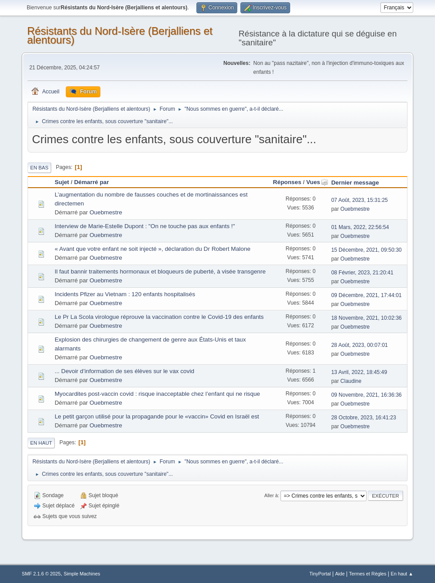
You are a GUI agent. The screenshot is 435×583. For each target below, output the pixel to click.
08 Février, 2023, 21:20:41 (362, 272)
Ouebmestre (105, 212)
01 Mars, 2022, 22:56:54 (360, 227)
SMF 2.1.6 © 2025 (41, 573)
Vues (317, 182)
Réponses (287, 182)
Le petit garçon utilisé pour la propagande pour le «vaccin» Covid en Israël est (157, 416)
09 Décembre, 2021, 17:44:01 (366, 295)
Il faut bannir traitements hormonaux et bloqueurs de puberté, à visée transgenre (160, 271)
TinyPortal (320, 573)
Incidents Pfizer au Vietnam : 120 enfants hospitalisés (125, 294)
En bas (39, 167)
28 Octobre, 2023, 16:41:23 (363, 417)
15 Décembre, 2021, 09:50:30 (366, 250)
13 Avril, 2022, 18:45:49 (359, 372)
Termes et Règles (368, 573)
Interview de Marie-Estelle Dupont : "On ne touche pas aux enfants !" (145, 226)
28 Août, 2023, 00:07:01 (359, 345)
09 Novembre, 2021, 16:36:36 (366, 395)
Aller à (271, 495)
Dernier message (355, 182)
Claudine (350, 381)
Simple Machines (82, 573)
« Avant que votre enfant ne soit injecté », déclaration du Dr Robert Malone (153, 248)
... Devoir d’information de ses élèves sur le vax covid (124, 371)
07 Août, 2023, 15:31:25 (359, 200)
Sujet (62, 182)
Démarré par (91, 182)
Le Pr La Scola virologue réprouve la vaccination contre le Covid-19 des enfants (159, 317)
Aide (340, 573)
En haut (41, 443)
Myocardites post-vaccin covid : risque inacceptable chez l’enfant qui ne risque (157, 393)
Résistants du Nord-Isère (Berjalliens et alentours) (119, 35)
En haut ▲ (402, 573)
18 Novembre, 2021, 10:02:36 (366, 318)
